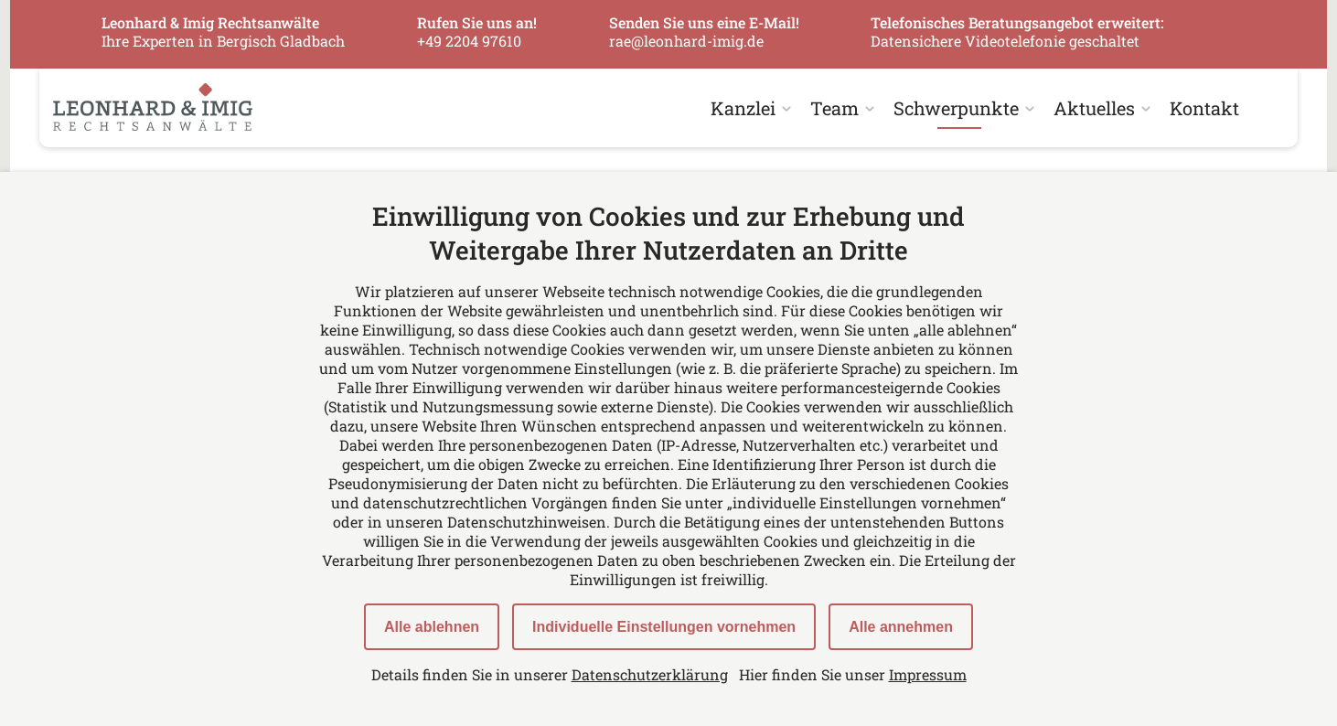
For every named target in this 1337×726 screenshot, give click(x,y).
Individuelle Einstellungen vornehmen (664, 627)
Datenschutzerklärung (650, 674)
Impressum (928, 674)
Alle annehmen (901, 627)
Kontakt (1204, 108)
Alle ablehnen (431, 627)
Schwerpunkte (956, 108)
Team (834, 108)
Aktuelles (1094, 108)
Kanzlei (743, 108)
